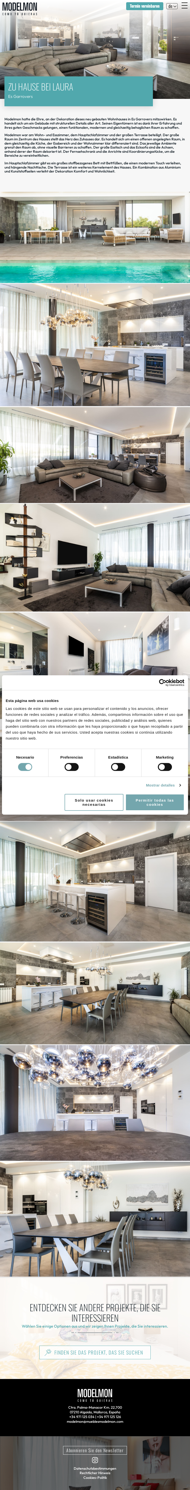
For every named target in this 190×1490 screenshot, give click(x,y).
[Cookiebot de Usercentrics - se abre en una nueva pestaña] (162, 682)
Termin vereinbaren (145, 6)
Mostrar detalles (160, 785)
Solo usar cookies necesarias (94, 802)
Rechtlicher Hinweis (95, 1473)
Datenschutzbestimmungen (95, 1468)
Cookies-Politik (95, 1477)
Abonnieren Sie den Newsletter (94, 1450)
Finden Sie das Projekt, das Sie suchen (98, 1352)
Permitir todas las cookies (155, 802)
